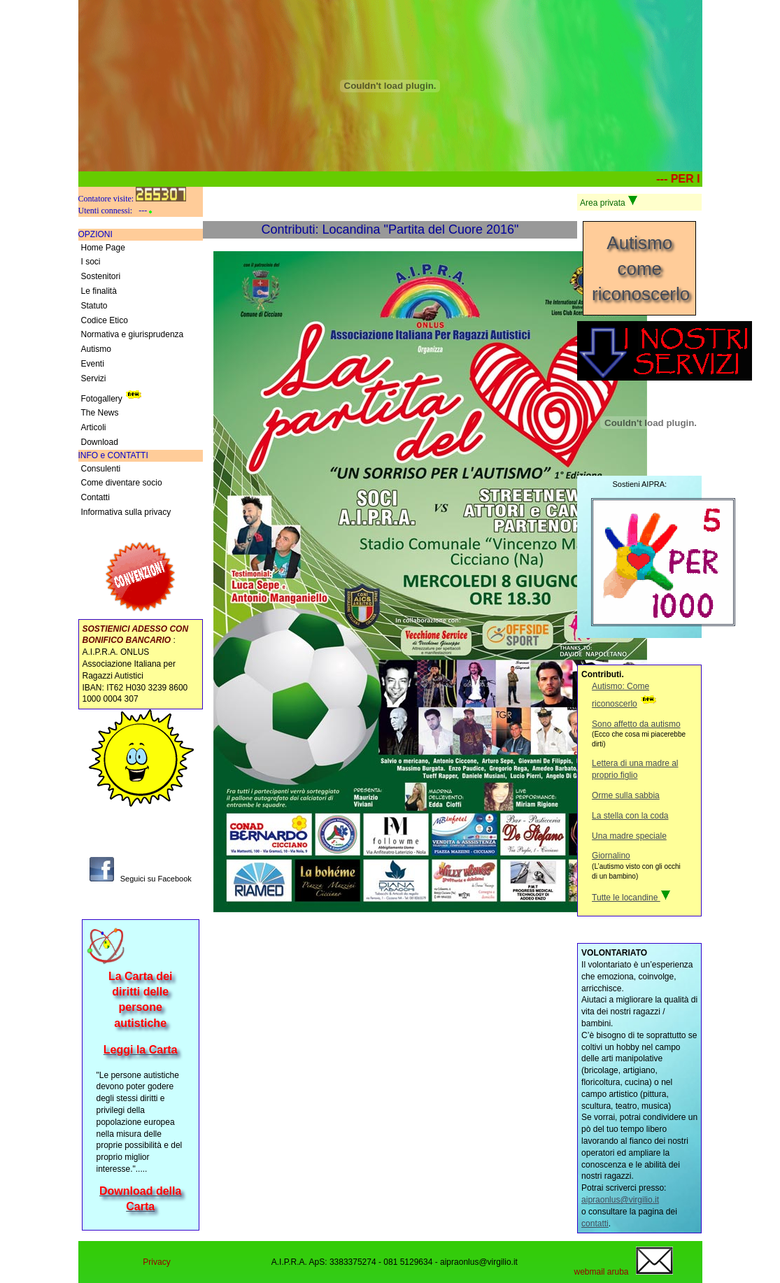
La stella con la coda (630, 816)
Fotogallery (113, 396)
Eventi (92, 364)
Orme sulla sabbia (626, 795)
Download (99, 442)
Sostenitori (101, 276)
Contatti (95, 497)
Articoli (93, 427)
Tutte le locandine (631, 897)
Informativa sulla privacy (126, 512)
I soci (91, 262)
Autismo (96, 349)
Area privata (609, 201)
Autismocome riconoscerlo (641, 268)
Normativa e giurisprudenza (132, 334)
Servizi (93, 378)
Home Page (103, 248)
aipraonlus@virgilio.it (620, 1200)
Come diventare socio (121, 483)
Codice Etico (104, 320)
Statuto (94, 306)
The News (100, 413)
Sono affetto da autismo (636, 724)
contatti (595, 1223)
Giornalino (611, 855)
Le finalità (99, 291)
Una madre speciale (629, 836)
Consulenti (101, 469)
